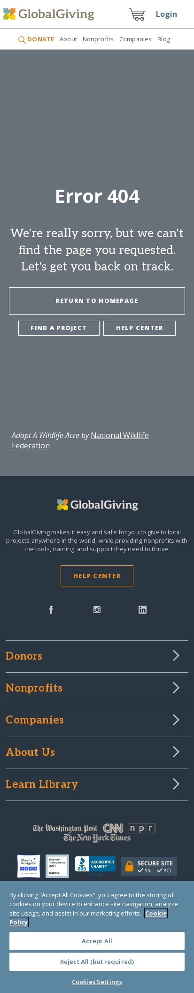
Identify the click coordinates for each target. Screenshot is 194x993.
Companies (135, 39)
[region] (97, 937)
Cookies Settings (97, 982)
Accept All (97, 941)
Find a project (59, 327)
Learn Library (42, 785)
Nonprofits (98, 39)
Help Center (97, 575)
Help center (139, 327)
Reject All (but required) (97, 961)
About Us (30, 753)
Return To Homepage (96, 300)
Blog (163, 39)
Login (167, 14)
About (68, 39)
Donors (24, 657)
